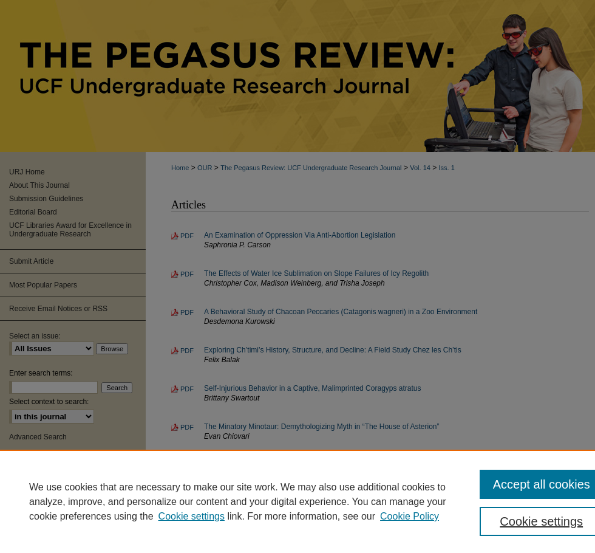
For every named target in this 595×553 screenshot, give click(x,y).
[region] (297, 501)
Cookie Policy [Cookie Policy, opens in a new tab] (409, 516)
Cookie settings (191, 516)
